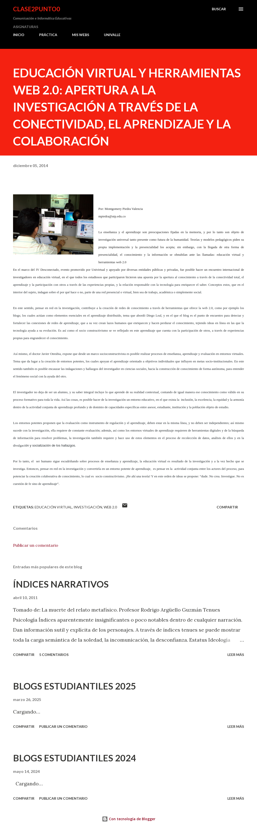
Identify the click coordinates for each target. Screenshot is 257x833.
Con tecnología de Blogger (128, 818)
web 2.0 (110, 507)
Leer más (235, 654)
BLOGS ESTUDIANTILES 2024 (74, 757)
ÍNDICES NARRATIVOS (61, 584)
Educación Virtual (53, 507)
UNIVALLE (112, 35)
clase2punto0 (36, 9)
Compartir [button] (227, 507)
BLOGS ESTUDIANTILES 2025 (74, 685)
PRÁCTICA (48, 35)
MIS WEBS (80, 35)
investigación (88, 507)
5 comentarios (54, 654)
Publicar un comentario (35, 545)
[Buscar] (219, 9)
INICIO (18, 35)
